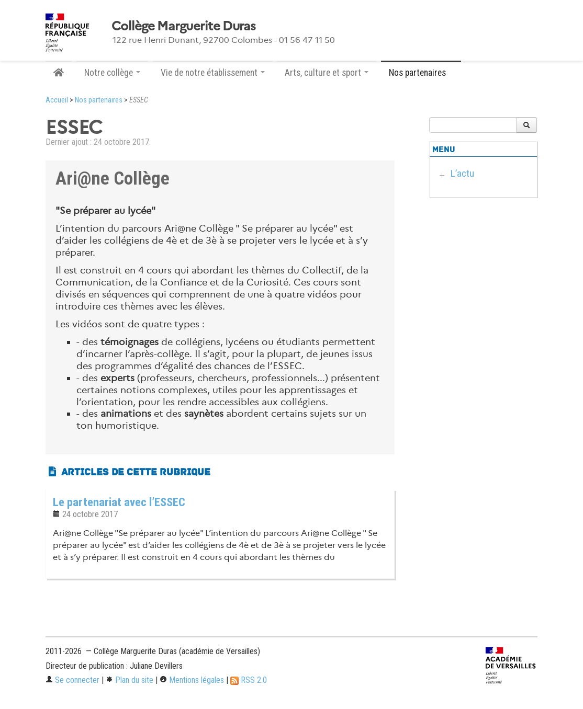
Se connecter (72, 680)
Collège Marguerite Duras (183, 26)
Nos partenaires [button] (421, 72)
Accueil (57, 100)
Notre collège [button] (112, 72)
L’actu (462, 173)
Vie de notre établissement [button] (213, 72)
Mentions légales (192, 680)
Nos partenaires (98, 100)
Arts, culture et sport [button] (326, 72)
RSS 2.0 (248, 680)
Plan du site (129, 680)
